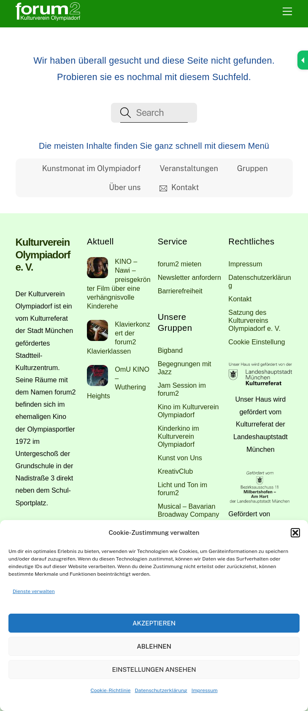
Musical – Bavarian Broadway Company (188, 510)
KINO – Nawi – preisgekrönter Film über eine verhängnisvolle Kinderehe (119, 283)
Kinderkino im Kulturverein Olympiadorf (178, 436)
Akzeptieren (154, 623)
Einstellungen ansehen (154, 669)
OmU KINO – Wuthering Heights (118, 382)
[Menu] (287, 11)
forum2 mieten (179, 264)
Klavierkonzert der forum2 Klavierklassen (118, 337)
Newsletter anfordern (189, 277)
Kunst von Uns (180, 457)
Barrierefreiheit (180, 291)
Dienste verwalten (34, 591)
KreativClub (175, 471)
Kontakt (179, 187)
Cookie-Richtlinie (110, 690)
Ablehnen (154, 646)
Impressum (205, 690)
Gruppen (252, 168)
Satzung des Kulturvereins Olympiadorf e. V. (254, 320)
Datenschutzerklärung (161, 690)
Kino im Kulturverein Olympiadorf (188, 411)
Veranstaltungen (189, 168)
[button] (295, 533)
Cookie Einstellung (256, 342)
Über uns (124, 187)
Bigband (170, 350)
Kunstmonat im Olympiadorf (91, 168)
